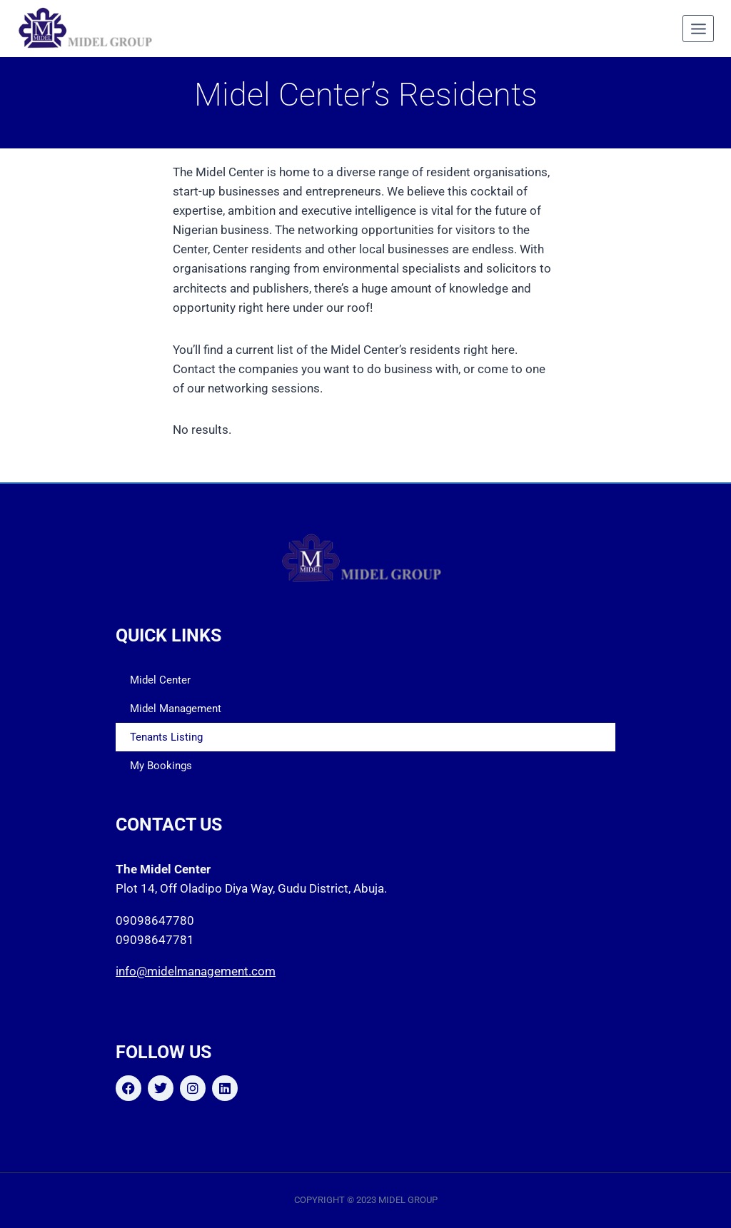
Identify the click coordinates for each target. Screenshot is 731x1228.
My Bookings (161, 765)
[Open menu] (698, 28)
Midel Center (160, 680)
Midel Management (175, 708)
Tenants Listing (166, 737)
